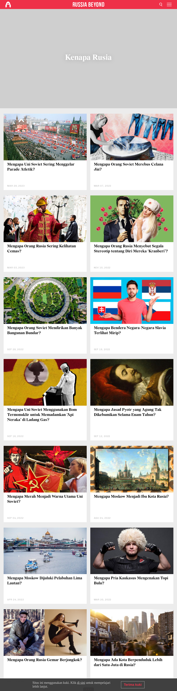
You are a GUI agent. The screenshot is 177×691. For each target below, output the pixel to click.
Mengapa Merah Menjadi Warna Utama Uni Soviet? (45, 499)
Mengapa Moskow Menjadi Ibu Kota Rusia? (131, 497)
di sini (81, 683)
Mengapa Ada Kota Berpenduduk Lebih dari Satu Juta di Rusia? (128, 662)
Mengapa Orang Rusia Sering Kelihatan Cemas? (41, 248)
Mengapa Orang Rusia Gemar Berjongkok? (44, 660)
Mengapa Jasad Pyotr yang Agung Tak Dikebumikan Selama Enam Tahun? (127, 412)
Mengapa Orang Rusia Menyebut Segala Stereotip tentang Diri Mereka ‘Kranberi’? (131, 248)
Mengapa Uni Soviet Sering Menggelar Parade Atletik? (41, 167)
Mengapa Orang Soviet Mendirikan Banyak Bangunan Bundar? (44, 330)
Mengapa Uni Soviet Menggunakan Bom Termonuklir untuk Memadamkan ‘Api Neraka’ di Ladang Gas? (42, 415)
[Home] (8, 4)
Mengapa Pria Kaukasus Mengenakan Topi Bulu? (131, 580)
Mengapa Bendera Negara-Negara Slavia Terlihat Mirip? (130, 330)
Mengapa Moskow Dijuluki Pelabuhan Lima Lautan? (44, 580)
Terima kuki (133, 684)
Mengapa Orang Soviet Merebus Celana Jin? (128, 167)
